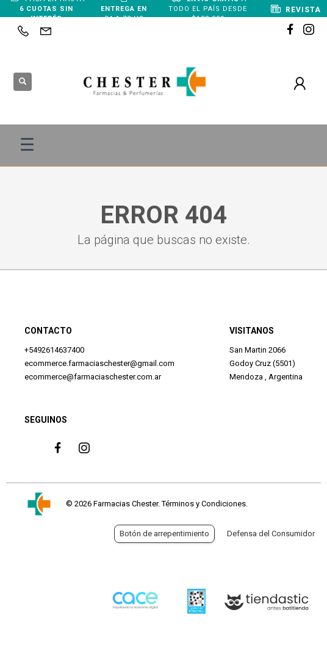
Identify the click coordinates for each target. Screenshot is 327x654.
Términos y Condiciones (204, 503)
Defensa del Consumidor (271, 533)
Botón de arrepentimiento (164, 533)
